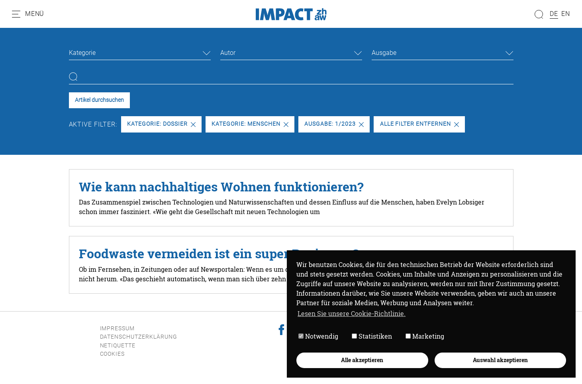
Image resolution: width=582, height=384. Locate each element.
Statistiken (372, 336)
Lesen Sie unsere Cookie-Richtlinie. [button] (352, 313)
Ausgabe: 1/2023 (333, 124)
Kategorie (82, 53)
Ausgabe (384, 53)
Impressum (117, 328)
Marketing (425, 336)
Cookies (112, 354)
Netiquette (118, 345)
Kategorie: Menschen (250, 124)
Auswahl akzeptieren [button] (500, 360)
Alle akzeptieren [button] (362, 360)
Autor (227, 53)
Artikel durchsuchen (99, 100)
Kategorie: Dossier (161, 124)
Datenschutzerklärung (138, 336)
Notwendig (318, 336)
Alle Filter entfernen (419, 124)
